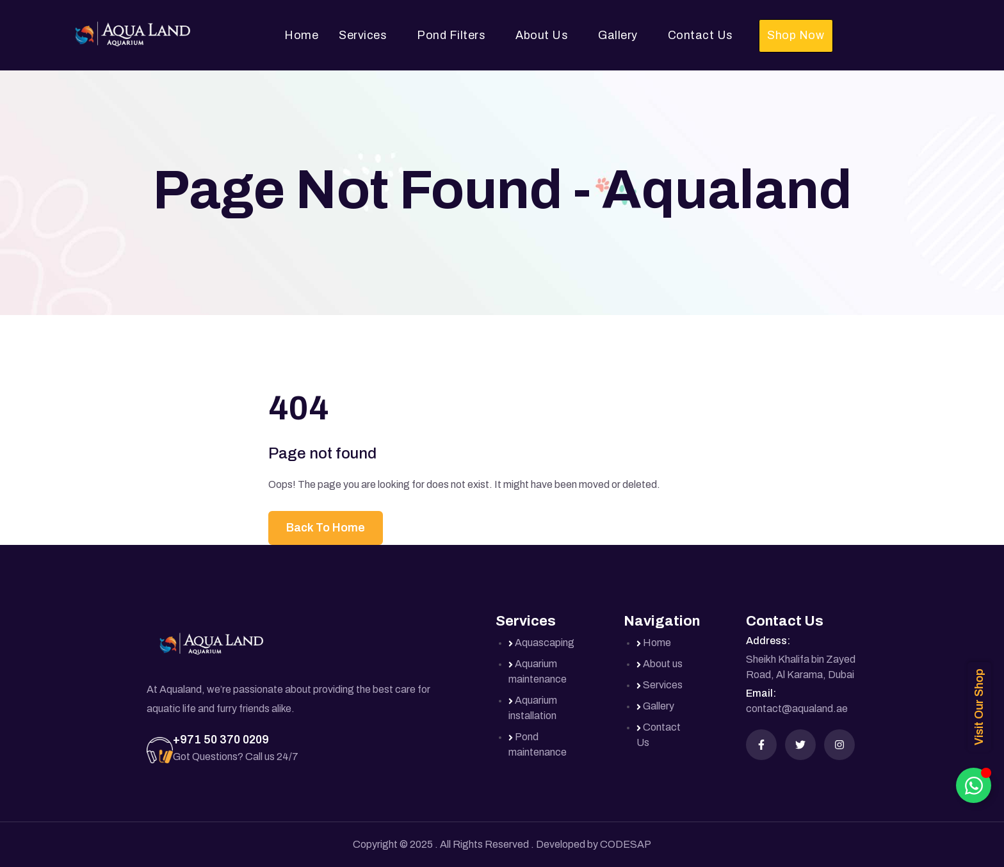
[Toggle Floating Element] (973, 785)
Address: (768, 640)
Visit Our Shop (979, 706)
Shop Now (795, 35)
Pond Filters (451, 35)
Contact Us (700, 35)
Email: (761, 693)
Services (363, 35)
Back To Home (325, 527)
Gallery (618, 35)
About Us (541, 35)
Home (301, 35)
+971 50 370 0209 (221, 739)
